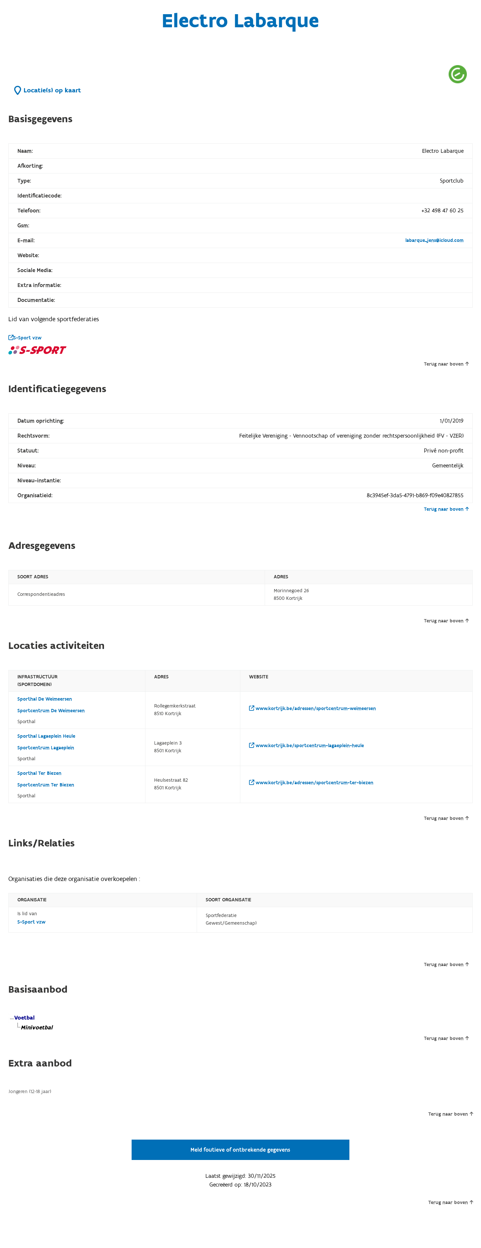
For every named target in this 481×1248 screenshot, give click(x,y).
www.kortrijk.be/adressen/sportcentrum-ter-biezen (311, 782)
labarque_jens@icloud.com (434, 240)
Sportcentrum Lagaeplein (45, 748)
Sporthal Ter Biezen (39, 773)
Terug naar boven (446, 364)
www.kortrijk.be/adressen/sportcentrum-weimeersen (312, 708)
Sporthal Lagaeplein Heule (46, 736)
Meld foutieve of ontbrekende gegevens (240, 1149)
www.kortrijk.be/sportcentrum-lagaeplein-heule (306, 745)
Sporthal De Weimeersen (44, 699)
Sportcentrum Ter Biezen (45, 785)
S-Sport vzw (24, 338)
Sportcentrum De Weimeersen (51, 710)
